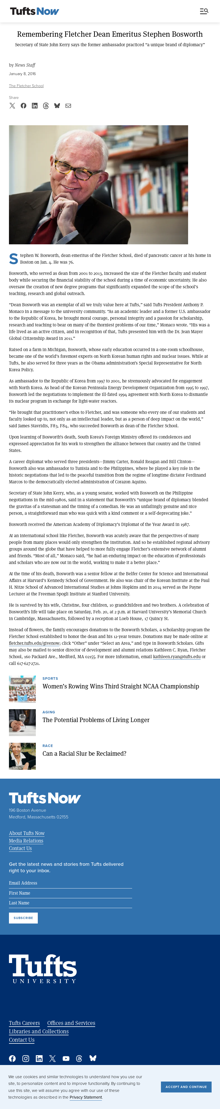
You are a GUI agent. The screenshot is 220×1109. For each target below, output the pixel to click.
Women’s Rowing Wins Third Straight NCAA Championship (121, 686)
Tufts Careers (24, 1023)
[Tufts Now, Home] (34, 11)
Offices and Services (71, 1023)
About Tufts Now (27, 833)
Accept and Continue (186, 1087)
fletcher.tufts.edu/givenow (34, 643)
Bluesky (93, 1058)
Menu (204, 11)
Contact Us (20, 848)
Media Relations (26, 840)
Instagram (25, 1058)
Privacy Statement (86, 1097)
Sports (50, 679)
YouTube (66, 1058)
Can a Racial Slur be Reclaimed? (85, 753)
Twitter (52, 1058)
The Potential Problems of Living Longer (96, 720)
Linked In (39, 1058)
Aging (49, 712)
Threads (79, 1058)
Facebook (12, 1058)
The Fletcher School (26, 86)
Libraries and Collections (39, 1031)
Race (48, 746)
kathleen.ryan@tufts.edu (177, 656)
